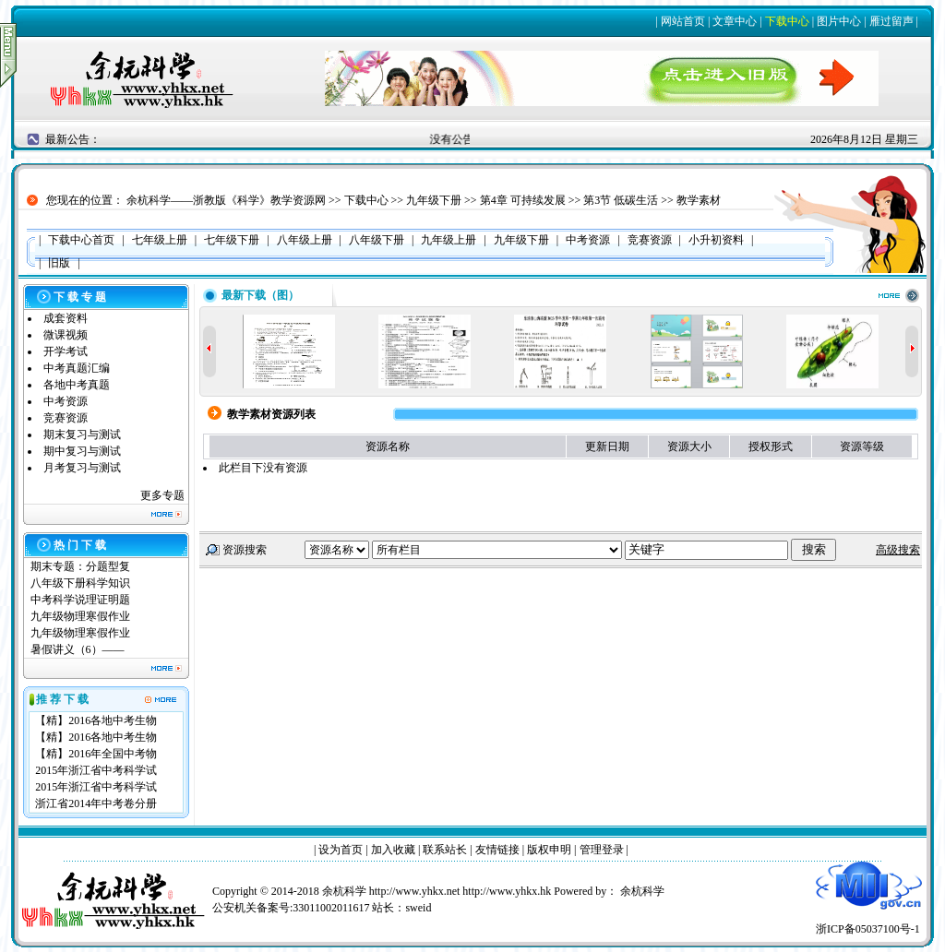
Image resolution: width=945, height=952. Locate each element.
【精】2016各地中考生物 (96, 720)
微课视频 (65, 334)
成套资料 (65, 318)
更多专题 (162, 495)
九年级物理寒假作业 (80, 616)
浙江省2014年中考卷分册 (96, 803)
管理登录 (602, 849)
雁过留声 (891, 21)
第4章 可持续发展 (523, 200)
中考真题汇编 (76, 368)
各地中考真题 (76, 384)
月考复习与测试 (82, 467)
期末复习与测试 (82, 434)
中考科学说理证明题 (80, 599)
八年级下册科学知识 (80, 583)
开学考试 (65, 351)
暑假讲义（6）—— (78, 649)
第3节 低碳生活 (620, 200)
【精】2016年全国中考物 (96, 753)
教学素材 (698, 200)
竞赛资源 (65, 417)
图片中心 (839, 21)
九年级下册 (433, 200)
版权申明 (549, 849)
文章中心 (734, 21)
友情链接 (497, 849)
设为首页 (340, 849)
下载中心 (787, 21)
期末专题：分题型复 (80, 566)
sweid (418, 907)
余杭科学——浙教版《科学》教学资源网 (226, 200)
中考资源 (65, 401)
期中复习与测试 (82, 451)
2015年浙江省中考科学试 (96, 770)
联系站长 (445, 849)
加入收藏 (393, 849)
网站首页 (683, 21)
